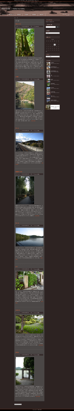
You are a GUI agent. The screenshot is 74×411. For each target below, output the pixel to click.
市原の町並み (52, 87)
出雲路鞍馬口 (52, 62)
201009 (23, 26)
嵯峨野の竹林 (18, 171)
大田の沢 (17, 310)
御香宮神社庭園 (52, 83)
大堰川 (17, 76)
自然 (31, 26)
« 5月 (46, 51)
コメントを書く (37, 79)
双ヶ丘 (17, 128)
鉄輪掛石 (52, 79)
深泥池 (17, 352)
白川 (16, 266)
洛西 (28, 130)
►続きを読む (33, 120)
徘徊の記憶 (39, 409)
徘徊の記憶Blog (26, 26)
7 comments (36, 26)
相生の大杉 (18, 24)
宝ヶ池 (17, 223)
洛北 (28, 26)
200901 (23, 130)
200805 (23, 225)
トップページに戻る (18, 404)
